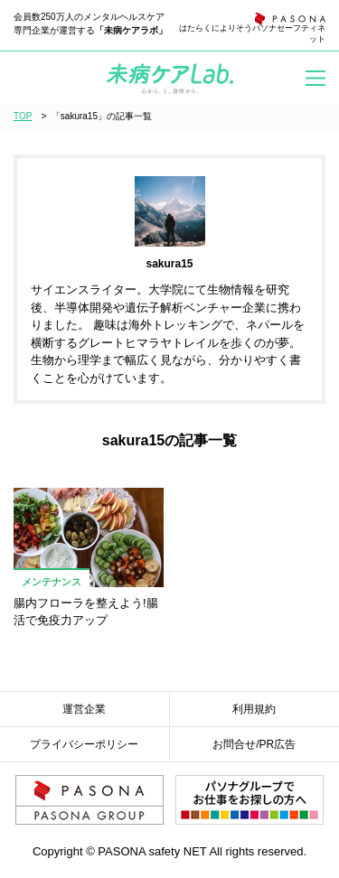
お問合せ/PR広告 (254, 744)
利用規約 (254, 709)
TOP (23, 116)
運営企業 (84, 709)
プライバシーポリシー (84, 744)
